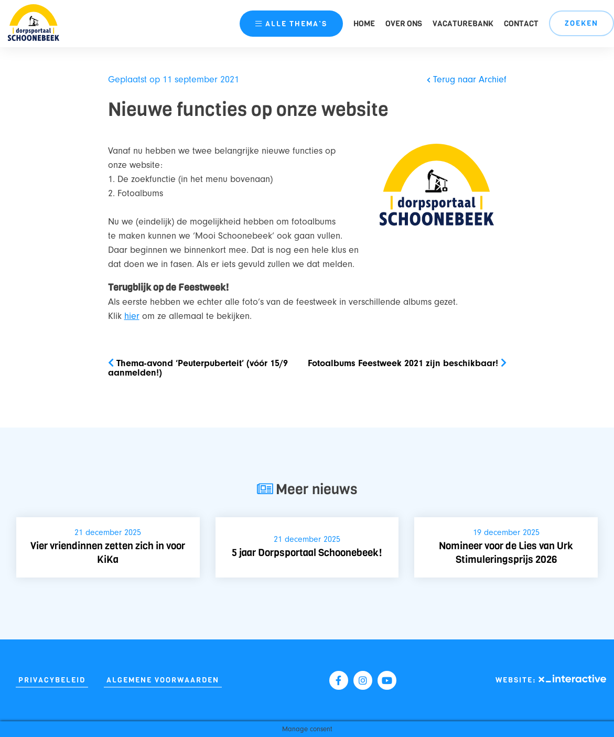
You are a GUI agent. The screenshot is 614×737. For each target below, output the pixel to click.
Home (364, 23)
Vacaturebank (463, 23)
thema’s (291, 24)
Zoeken (581, 23)
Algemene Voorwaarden (162, 680)
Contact (521, 23)
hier (131, 316)
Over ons (403, 23)
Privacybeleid (51, 680)
